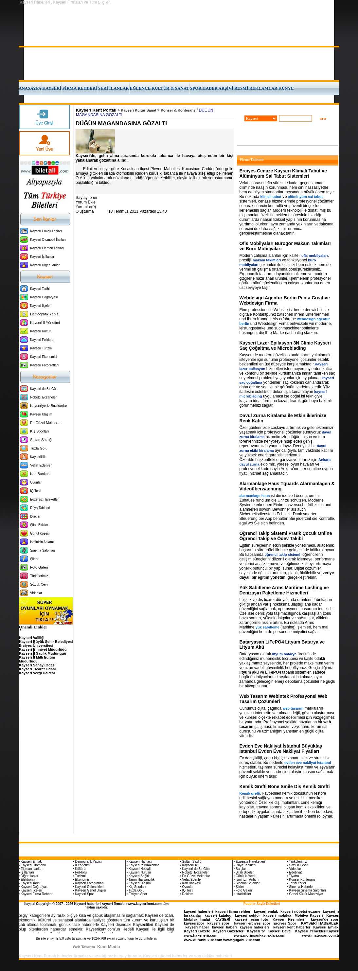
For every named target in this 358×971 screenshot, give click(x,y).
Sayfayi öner (87, 197)
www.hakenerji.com (200, 935)
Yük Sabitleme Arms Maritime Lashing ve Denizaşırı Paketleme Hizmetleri (284, 590)
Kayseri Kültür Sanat (138, 110)
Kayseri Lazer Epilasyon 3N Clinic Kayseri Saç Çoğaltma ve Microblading (285, 345)
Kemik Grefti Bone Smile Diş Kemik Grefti (285, 786)
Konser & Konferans (178, 110)
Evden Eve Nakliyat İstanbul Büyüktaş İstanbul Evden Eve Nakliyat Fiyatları (281, 748)
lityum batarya (284, 654)
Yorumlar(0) (86, 206)
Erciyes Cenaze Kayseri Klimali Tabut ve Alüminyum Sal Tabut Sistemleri (283, 173)
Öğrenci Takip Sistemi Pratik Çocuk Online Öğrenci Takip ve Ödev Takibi (286, 536)
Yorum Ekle (86, 202)
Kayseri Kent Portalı (96, 110)
